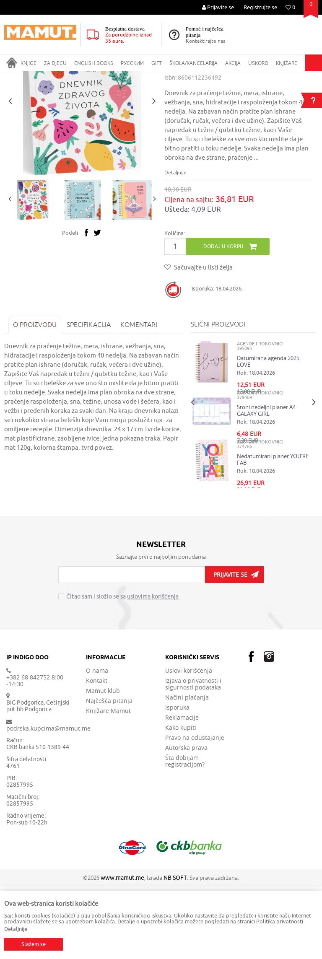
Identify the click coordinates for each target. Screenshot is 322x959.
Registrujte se (260, 7)
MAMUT (13, 76)
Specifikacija (89, 397)
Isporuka (177, 780)
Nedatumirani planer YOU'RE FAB (273, 532)
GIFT (61, 76)
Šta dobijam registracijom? (185, 833)
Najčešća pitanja (109, 773)
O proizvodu (35, 397)
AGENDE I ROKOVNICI (156, 76)
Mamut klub (103, 763)
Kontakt (96, 753)
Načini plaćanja (187, 770)
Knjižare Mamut (108, 783)
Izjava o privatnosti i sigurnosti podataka (193, 756)
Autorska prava (186, 820)
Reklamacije (182, 790)
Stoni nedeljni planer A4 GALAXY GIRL (266, 483)
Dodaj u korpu (223, 318)
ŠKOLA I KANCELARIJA (99, 76)
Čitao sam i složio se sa (122, 669)
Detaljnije (175, 245)
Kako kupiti (180, 800)
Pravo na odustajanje (194, 810)
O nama (97, 743)
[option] (82, 174)
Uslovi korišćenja (188, 743)
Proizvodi (39, 76)
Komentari (138, 397)
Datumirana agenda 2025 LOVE (268, 434)
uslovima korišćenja (153, 669)
